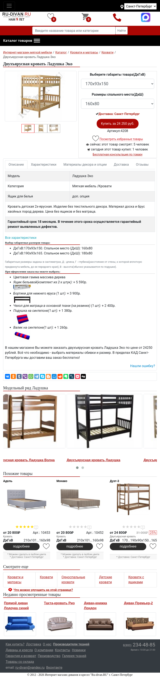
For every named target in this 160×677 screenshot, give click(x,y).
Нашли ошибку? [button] (142, 366)
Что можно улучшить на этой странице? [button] (43, 590)
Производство (49, 656)
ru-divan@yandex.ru (30, 668)
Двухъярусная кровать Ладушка (30, 460)
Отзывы (142, 164)
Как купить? (15, 644)
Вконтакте (54, 668)
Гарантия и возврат (21, 656)
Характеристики (43, 164)
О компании (43, 650)
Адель (7, 481)
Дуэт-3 (114, 481)
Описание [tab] (16, 164)
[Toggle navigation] (9, 6)
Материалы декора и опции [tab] (85, 164)
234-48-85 (139, 645)
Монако (61, 481)
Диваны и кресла (19, 650)
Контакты (62, 650)
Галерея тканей (74, 656)
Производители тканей (71, 644)
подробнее (21, 546)
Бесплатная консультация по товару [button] (117, 154)
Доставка (121, 164)
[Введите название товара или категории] (74, 31)
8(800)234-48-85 (117, 17)
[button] (21, 41)
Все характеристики (20, 238)
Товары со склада (20, 662)
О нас (47, 644)
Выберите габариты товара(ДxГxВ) (117, 74)
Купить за (117, 123)
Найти (121, 30)
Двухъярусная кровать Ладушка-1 (109, 460)
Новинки (79, 650)
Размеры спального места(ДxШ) (118, 94)
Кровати (46, 577)
